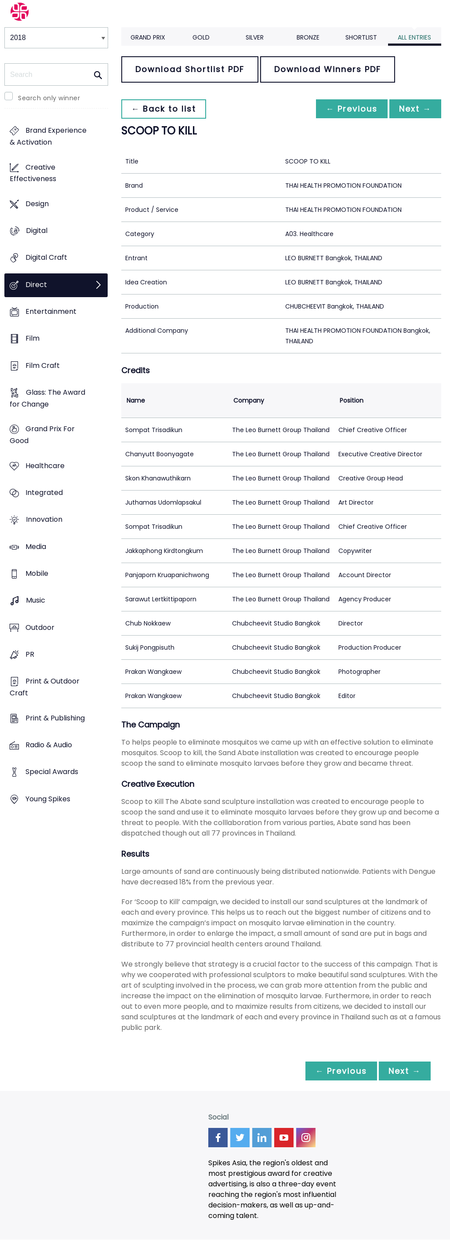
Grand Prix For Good (42, 435)
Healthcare (45, 466)
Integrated (44, 493)
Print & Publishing (55, 718)
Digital (36, 231)
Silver (255, 37)
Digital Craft (46, 258)
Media (35, 547)
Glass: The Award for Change (47, 399)
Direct (36, 285)
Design (37, 204)
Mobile (36, 573)
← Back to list (164, 108)
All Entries (414, 37)
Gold (201, 37)
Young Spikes (47, 799)
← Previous (349, 108)
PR (29, 654)
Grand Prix (148, 37)
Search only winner (49, 98)
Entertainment (50, 312)
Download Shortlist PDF (189, 69)
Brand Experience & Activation (48, 137)
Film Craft (42, 365)
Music (35, 601)
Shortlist (361, 37)
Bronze (308, 37)
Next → (414, 108)
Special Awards (51, 772)
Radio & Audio (48, 745)
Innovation (44, 520)
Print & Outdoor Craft (45, 687)
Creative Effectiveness (33, 173)
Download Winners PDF (327, 69)
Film (32, 339)
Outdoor (39, 627)
